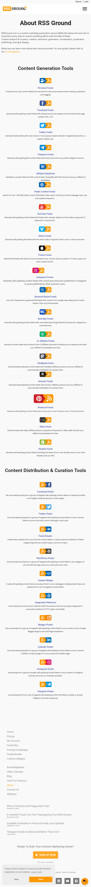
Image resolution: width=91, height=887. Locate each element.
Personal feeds (45, 88)
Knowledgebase (12, 51)
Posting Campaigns (17, 749)
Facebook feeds (45, 110)
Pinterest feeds (45, 407)
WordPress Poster (45, 558)
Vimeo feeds (44, 236)
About (10, 785)
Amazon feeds (45, 381)
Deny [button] (16, 879)
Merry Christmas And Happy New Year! (28, 806)
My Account (13, 740)
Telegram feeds (46, 154)
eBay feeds (45, 426)
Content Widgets (16, 758)
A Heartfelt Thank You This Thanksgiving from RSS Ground (39, 814)
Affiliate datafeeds (45, 173)
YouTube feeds (45, 214)
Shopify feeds (45, 449)
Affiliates (11, 794)
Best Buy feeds (45, 318)
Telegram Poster (45, 691)
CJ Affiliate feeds (45, 341)
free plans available (46, 862)
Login (86, 1)
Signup (78, 1)
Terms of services (69, 872)
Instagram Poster (45, 669)
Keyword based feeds (45, 296)
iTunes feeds (45, 255)
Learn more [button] (36, 872)
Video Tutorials (15, 771)
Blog (9, 776)
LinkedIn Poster (45, 647)
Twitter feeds (45, 132)
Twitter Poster (45, 513)
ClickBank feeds (45, 363)
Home (10, 731)
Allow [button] (40, 879)
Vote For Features (16, 780)
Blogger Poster (45, 624)
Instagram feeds (44, 277)
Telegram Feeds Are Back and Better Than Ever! (33, 831)
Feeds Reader (45, 536)
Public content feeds (44, 191)
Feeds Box (12, 745)
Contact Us (13, 789)
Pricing (10, 736)
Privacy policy (55, 872)
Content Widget (45, 580)
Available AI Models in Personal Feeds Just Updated (35, 823)
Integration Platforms (45, 602)
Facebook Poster (45, 491)
